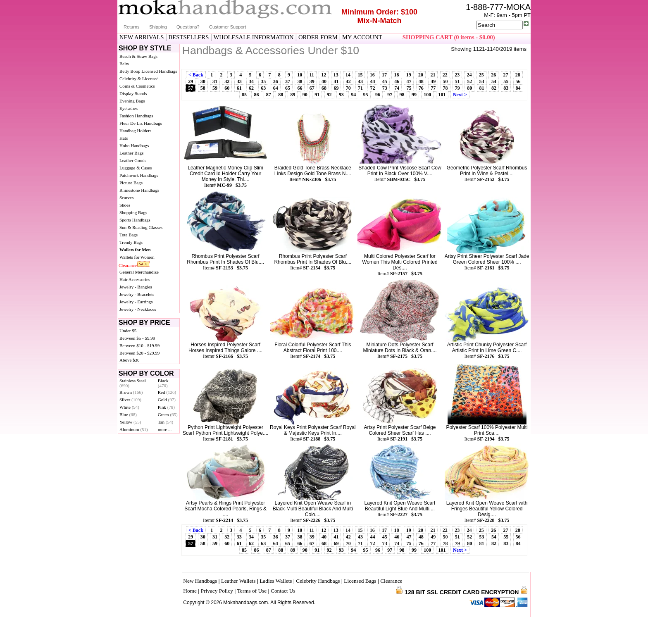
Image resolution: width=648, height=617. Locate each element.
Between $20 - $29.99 (139, 352)
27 (505, 75)
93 (341, 95)
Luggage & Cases (135, 167)
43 (360, 81)
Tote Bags (128, 234)
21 (432, 75)
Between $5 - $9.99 (137, 338)
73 (384, 88)
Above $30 (129, 359)
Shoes (124, 204)
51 (457, 81)
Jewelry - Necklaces (137, 309)
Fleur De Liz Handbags (140, 123)
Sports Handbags (134, 219)
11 (312, 75)
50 (445, 81)
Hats (123, 138)
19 (408, 75)
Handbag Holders (135, 130)
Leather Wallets (238, 581)
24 (469, 75)
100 (427, 95)
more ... (165, 429)
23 (457, 75)
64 (275, 88)
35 (263, 81)
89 (292, 95)
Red (167, 392)
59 (214, 88)
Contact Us (283, 591)
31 (214, 81)
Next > (460, 95)
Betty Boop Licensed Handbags (148, 71)
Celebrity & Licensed (139, 78)
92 (329, 95)
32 (226, 81)
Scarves (126, 197)
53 (481, 81)
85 (244, 95)
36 (275, 81)
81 (481, 88)
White (129, 407)
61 (239, 88)
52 (469, 81)
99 (414, 95)
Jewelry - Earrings (136, 301)
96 (377, 95)
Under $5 (127, 330)
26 (493, 75)
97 (389, 95)
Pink (166, 407)
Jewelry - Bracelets (136, 294)
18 (396, 75)
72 (372, 88)
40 (324, 81)
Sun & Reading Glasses (140, 227)
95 (365, 95)
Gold (167, 399)
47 (408, 81)
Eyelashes (128, 108)
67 (312, 88)
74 (396, 88)
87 (268, 95)
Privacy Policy (217, 591)
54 (493, 81)
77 (433, 88)
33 (239, 81)
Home (190, 591)
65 (287, 88)
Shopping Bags (133, 212)
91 (316, 95)
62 (251, 88)
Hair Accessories (134, 279)
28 (517, 75)
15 (359, 75)
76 (421, 88)
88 (280, 95)
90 (305, 95)
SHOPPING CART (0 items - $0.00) (449, 37)
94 (353, 95)
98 (402, 95)
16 (372, 75)
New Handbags (200, 581)
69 (336, 88)
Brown (131, 392)
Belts (124, 63)
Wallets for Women (137, 257)
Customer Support (227, 26)
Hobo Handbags (134, 145)
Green (168, 414)
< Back (195, 75)
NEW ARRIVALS (141, 37)
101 (442, 95)
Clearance (128, 265)
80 (469, 88)
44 (372, 81)
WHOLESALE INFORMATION (254, 37)
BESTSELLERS (189, 37)
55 (505, 81)
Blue (128, 414)
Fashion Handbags (136, 115)
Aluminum (133, 429)
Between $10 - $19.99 (139, 345)
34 (251, 81)
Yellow (130, 421)
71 (360, 88)
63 (263, 88)
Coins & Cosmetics (137, 85)
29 (190, 81)
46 (396, 81)
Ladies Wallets (276, 581)
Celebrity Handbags (318, 581)
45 (384, 81)
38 (299, 81)
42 (348, 81)
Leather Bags (131, 152)
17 (384, 75)
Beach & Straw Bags (138, 56)
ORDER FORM (318, 37)
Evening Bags (132, 100)
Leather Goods (132, 160)
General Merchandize (139, 271)
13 (336, 75)
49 (433, 81)
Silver (130, 399)
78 (445, 88)
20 (420, 75)
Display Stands (133, 93)
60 (226, 88)
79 (457, 88)
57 (190, 88)
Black (163, 383)
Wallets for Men (135, 249)
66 (299, 88)
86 (256, 95)
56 (518, 81)
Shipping (158, 26)
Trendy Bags (131, 242)
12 (323, 75)
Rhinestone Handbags (139, 190)
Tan (165, 421)
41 (336, 81)
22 (445, 75)
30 (202, 81)
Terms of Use (252, 591)
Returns (132, 26)
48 (421, 81)
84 (518, 88)
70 (348, 88)
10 (299, 75)
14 (347, 75)
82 (493, 88)
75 (408, 88)
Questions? (188, 26)
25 (481, 75)
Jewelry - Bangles (135, 286)
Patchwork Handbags (138, 175)
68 (324, 88)
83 (505, 88)
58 (202, 88)
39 (312, 81)
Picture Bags (131, 182)
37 (287, 81)
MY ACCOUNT (362, 37)
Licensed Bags (360, 581)
